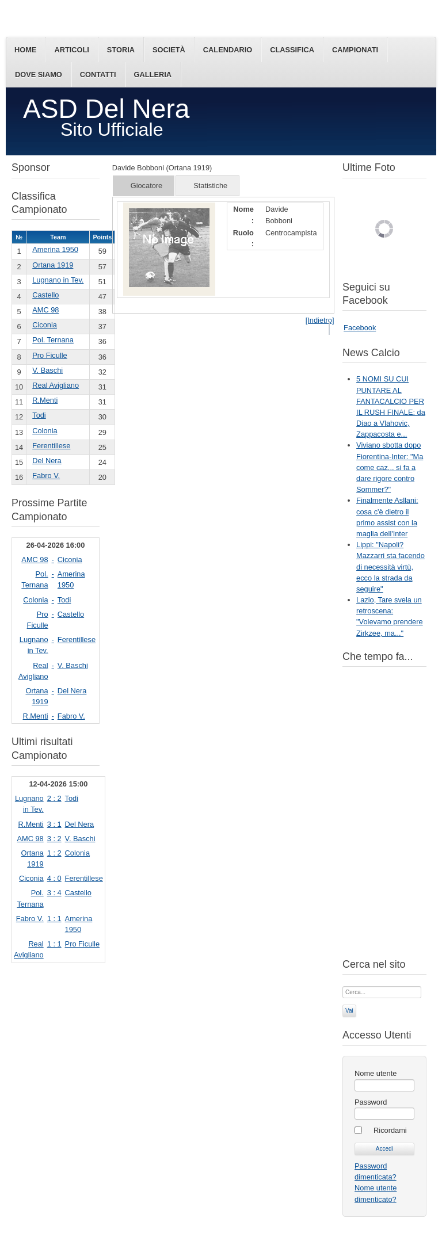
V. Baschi (47, 370)
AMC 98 (45, 310)
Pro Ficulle (49, 355)
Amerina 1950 (55, 249)
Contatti (98, 74)
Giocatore (146, 185)
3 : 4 (54, 892)
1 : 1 (54, 918)
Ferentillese (51, 445)
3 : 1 (54, 824)
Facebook (360, 327)
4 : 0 (54, 878)
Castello (45, 295)
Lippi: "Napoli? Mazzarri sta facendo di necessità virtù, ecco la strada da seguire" (390, 566)
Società (169, 49)
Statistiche (210, 185)
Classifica (292, 49)
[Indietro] (320, 320)
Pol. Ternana (53, 339)
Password (371, 1102)
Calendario (227, 49)
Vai (349, 1010)
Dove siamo (38, 74)
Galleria (153, 74)
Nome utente (376, 1073)
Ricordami (390, 1130)
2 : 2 (54, 798)
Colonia (44, 430)
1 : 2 (54, 853)
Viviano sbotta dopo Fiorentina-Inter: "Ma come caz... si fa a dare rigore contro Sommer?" (389, 467)
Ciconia (44, 324)
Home (25, 49)
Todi (38, 415)
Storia (121, 49)
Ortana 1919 (52, 265)
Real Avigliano (55, 385)
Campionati (355, 49)
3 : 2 (54, 838)
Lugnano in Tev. (57, 280)
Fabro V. (46, 475)
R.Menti (45, 400)
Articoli (71, 49)
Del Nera (47, 460)
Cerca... (342, 985)
